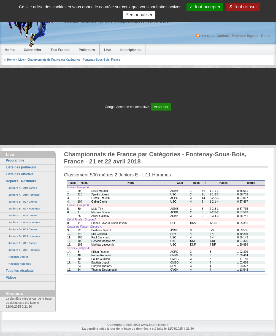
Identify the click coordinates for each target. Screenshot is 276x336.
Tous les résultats (20, 271)
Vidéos (11, 277)
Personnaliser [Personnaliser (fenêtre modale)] (139, 14)
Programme (15, 160)
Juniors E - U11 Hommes (24, 249)
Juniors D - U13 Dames (23, 229)
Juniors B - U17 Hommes (24, 208)
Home (265, 36)
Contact (223, 36)
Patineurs (87, 50)
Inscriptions (130, 50)
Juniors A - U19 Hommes (24, 194)
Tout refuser (243, 6)
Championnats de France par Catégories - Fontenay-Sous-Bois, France (73, 59)
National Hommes (20, 263)
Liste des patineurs (21, 167)
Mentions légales (245, 36)
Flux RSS (205, 36)
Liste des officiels (20, 174)
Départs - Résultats (21, 181)
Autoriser (161, 107)
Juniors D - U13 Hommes (24, 236)
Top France (59, 50)
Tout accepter (204, 6)
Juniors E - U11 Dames (23, 242)
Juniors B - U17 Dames (23, 201)
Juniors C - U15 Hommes (24, 222)
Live (107, 50)
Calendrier (32, 50)
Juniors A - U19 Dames (23, 187)
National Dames (18, 256)
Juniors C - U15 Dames (23, 215)
